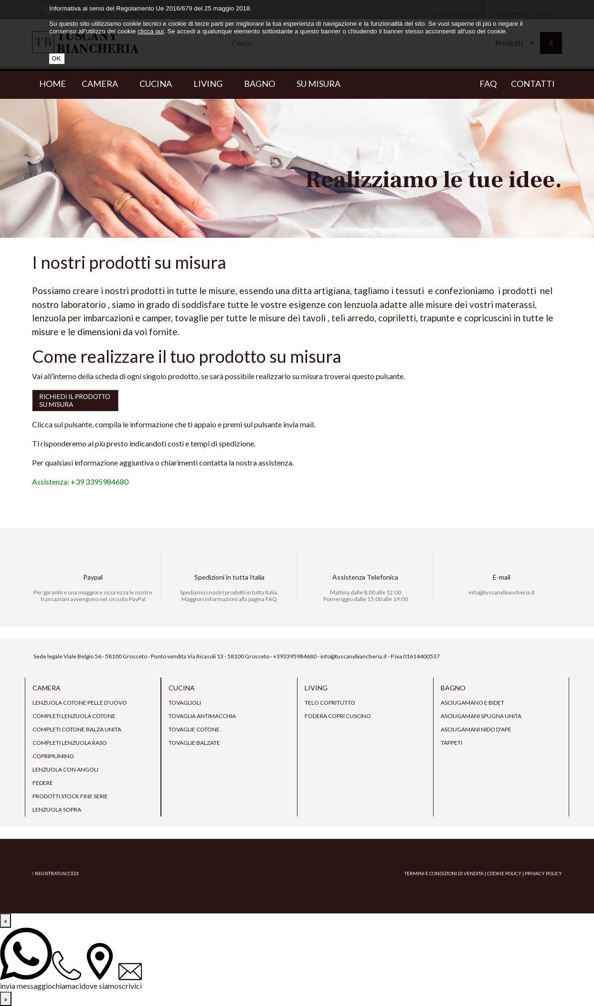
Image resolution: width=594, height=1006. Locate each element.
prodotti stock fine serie (70, 796)
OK (56, 58)
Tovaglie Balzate (194, 742)
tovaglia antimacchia (202, 716)
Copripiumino (53, 756)
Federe (42, 782)
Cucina (158, 83)
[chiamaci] (66, 971)
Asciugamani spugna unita (481, 716)
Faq (488, 83)
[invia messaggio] (26, 960)
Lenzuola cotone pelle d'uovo (79, 702)
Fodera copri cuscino (338, 716)
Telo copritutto (330, 702)
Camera (103, 83)
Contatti (533, 83)
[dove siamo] (99, 967)
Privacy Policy (543, 873)
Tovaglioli (185, 702)
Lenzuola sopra (56, 809)
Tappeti (451, 742)
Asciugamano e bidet (472, 702)
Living (210, 83)
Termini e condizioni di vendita (444, 873)
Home (52, 83)
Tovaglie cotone (194, 729)
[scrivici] (130, 977)
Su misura (318, 83)
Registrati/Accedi (55, 873)
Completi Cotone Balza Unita (76, 729)
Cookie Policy (504, 873)
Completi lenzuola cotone (74, 716)
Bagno (262, 83)
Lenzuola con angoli (65, 769)
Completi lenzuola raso (69, 742)
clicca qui (151, 31)
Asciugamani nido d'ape (476, 729)
